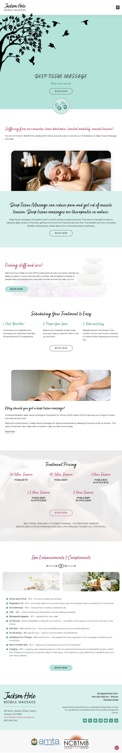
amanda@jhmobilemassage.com (19, 718)
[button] (118, 7)
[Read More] (10, 431)
